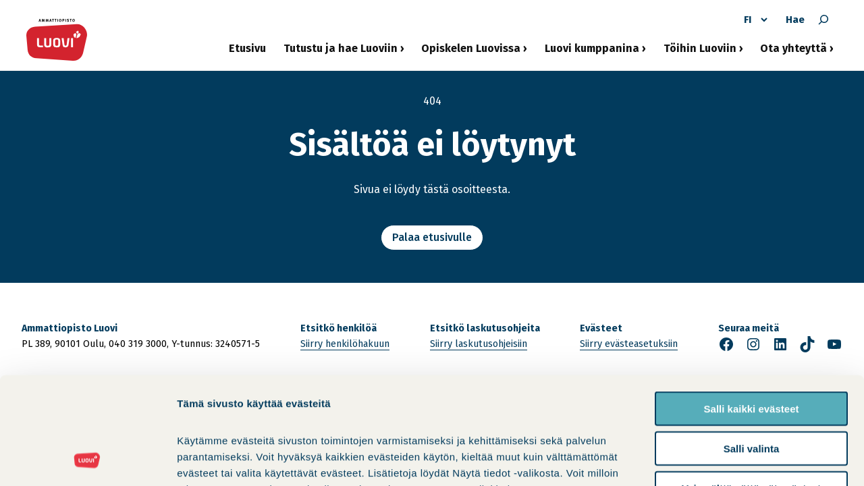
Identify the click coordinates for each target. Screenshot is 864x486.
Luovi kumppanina (592, 52)
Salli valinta (752, 348)
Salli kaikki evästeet (751, 308)
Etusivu (247, 48)
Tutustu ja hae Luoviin (341, 52)
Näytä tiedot (722, 459)
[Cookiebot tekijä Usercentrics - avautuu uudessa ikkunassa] (87, 460)
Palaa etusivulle (432, 237)
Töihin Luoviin (700, 52)
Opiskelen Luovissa (470, 52)
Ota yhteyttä (793, 52)
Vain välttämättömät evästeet (751, 388)
